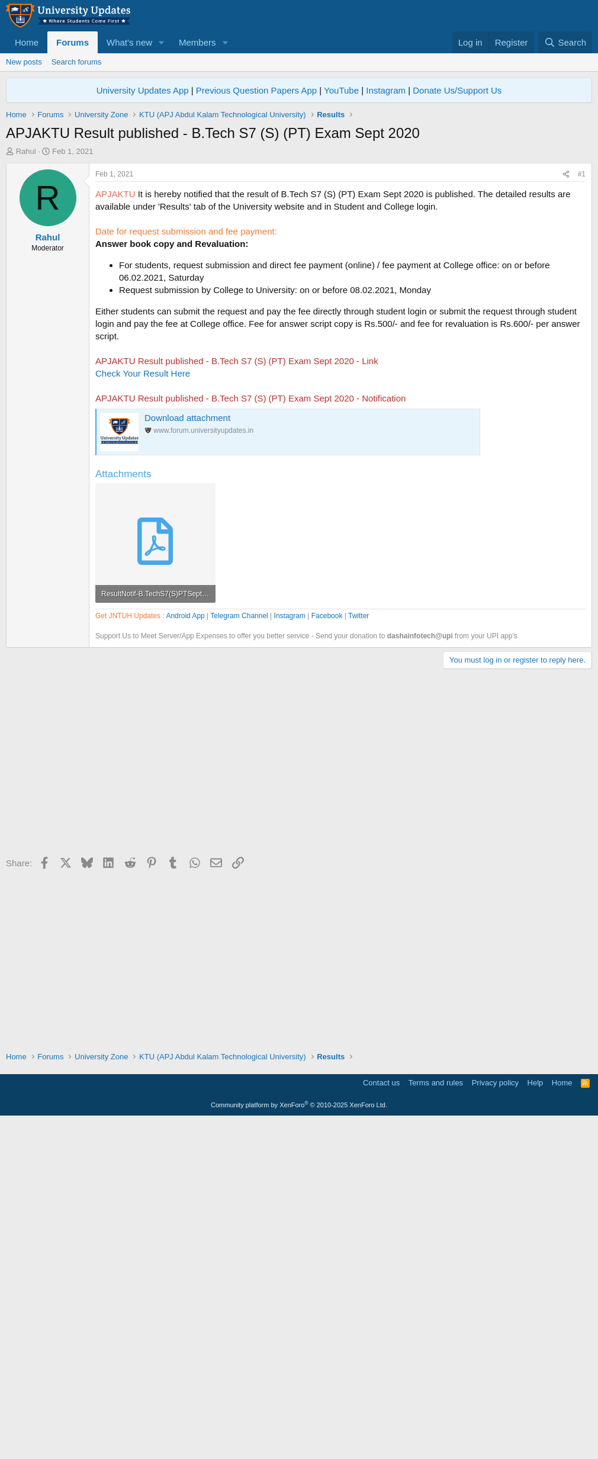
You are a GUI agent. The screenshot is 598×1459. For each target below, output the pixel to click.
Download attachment (187, 584)
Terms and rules (436, 1420)
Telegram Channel (239, 953)
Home (26, 42)
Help (536, 1420)
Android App (185, 953)
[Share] (566, 340)
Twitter (358, 953)
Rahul (26, 151)
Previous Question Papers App (256, 90)
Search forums (77, 61)
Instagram (386, 90)
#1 (582, 340)
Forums (72, 42)
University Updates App (143, 90)
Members (197, 42)
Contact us (381, 1420)
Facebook (327, 953)
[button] (161, 42)
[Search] (565, 42)
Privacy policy (495, 1420)
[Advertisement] (299, 246)
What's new (129, 42)
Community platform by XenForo (299, 1442)
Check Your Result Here (142, 539)
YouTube (341, 90)
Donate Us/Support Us (457, 90)
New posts (24, 61)
